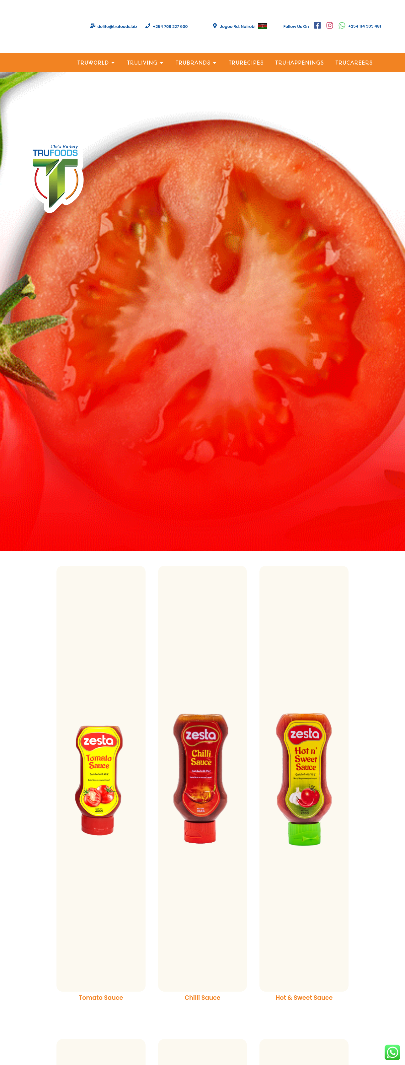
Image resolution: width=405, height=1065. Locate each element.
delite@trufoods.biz (117, 26)
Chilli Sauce (202, 997)
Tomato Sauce (101, 997)
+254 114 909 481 (364, 26)
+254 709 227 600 (170, 26)
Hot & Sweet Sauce (304, 997)
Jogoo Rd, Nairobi (238, 26)
